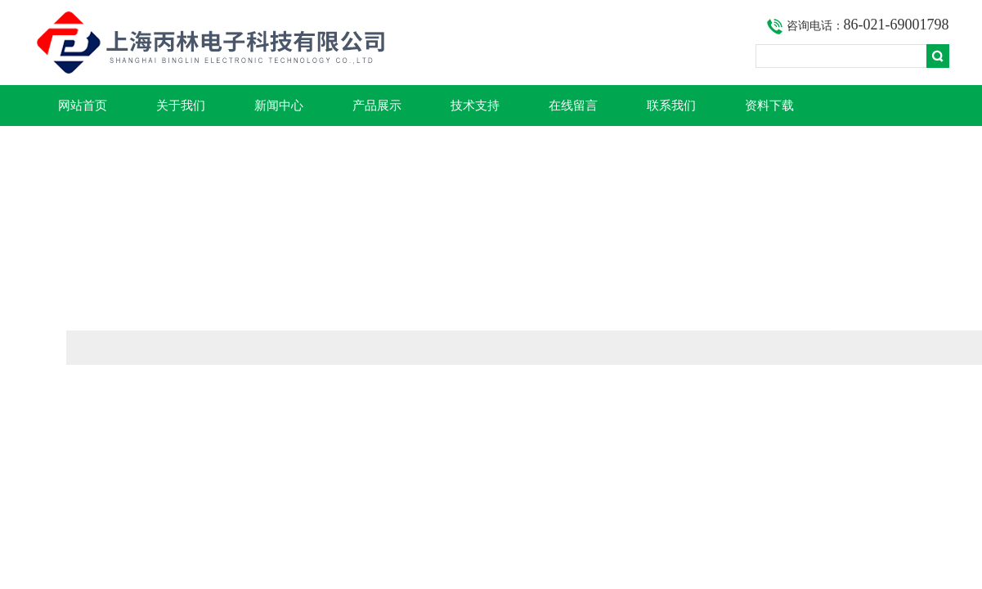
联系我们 (671, 105)
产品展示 (376, 105)
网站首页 (82, 105)
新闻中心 (278, 105)
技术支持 (475, 105)
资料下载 (769, 105)
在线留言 (573, 105)
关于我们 (180, 105)
